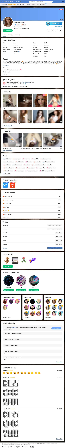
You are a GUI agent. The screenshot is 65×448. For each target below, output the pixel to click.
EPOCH (38, 443)
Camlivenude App (41, 4)
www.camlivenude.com (16, 443)
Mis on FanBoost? (58, 26)
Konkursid (33, 4)
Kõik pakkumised (26, 4)
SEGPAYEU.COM (42, 443)
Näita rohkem (6, 65)
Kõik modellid (4, 4)
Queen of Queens (26, 82)
